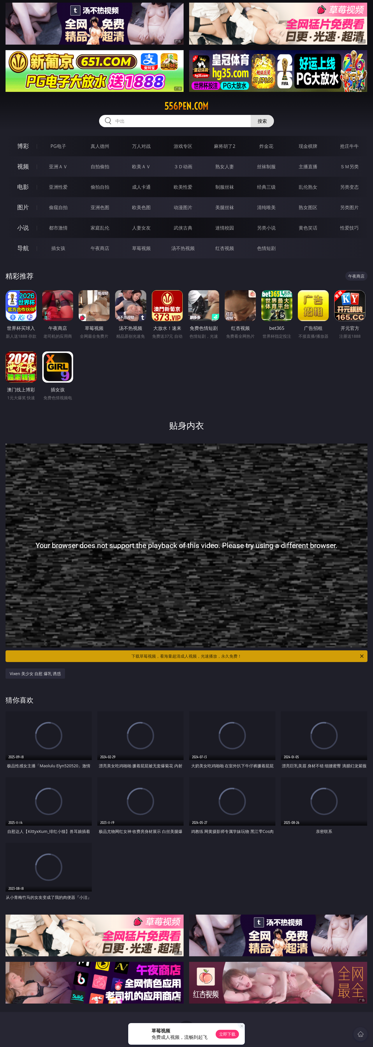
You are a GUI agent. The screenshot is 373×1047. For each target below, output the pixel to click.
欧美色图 (141, 207)
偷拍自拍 (100, 187)
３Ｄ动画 (183, 166)
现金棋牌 (308, 146)
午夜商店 (100, 248)
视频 (23, 166)
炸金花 (266, 146)
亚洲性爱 (58, 187)
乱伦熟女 (308, 187)
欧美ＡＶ (141, 166)
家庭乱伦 (100, 228)
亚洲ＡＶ (58, 166)
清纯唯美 (266, 207)
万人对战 (141, 146)
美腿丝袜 (224, 207)
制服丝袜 (224, 187)
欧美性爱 (183, 187)
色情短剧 (266, 248)
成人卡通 (141, 187)
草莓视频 (141, 248)
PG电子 (58, 146)
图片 (23, 207)
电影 (23, 187)
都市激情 (58, 228)
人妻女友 (141, 228)
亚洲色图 (100, 207)
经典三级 (266, 187)
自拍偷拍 (100, 166)
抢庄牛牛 (349, 146)
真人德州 (100, 146)
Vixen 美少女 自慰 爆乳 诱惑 (35, 673)
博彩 (23, 146)
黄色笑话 (308, 228)
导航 (23, 248)
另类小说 (266, 228)
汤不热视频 (183, 248)
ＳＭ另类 (349, 166)
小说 (23, 228)
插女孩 (58, 248)
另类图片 (349, 207)
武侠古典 (183, 228)
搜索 (262, 121)
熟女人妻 (224, 166)
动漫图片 (183, 207)
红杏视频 (224, 248)
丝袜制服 (266, 166)
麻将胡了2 (224, 146)
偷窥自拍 (58, 207)
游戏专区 (183, 146)
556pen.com (186, 106)
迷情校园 (224, 228)
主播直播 (308, 166)
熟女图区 (308, 207)
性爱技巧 (349, 228)
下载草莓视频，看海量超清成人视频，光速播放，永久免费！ (248, 656)
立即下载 (227, 1034)
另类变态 (349, 187)
